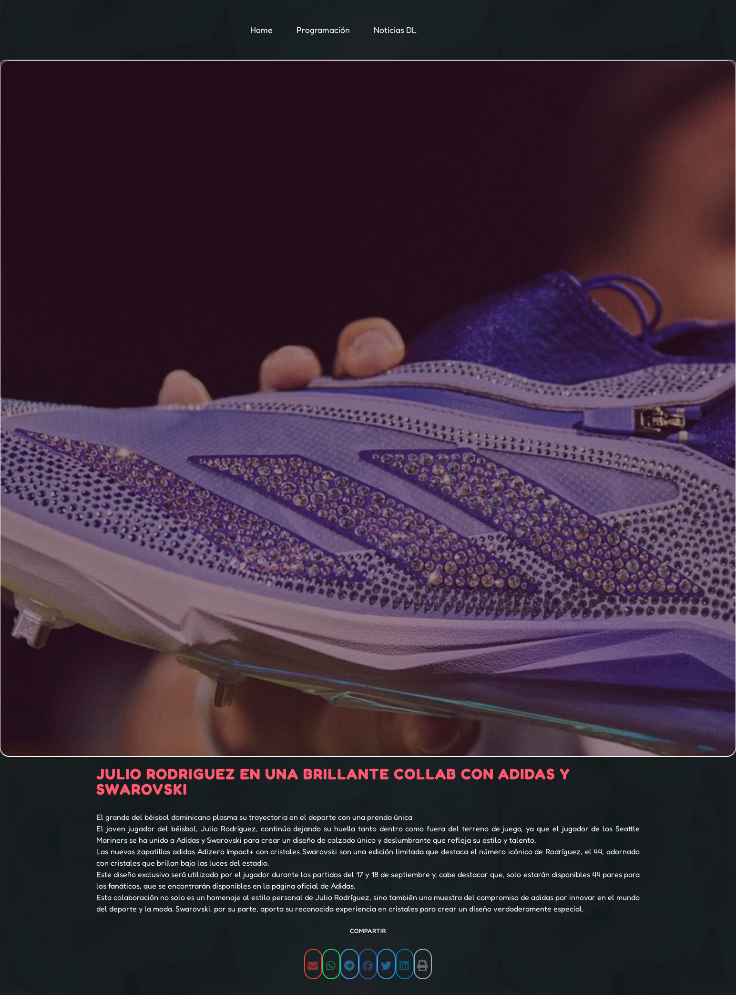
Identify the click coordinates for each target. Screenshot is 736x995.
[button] (313, 964)
